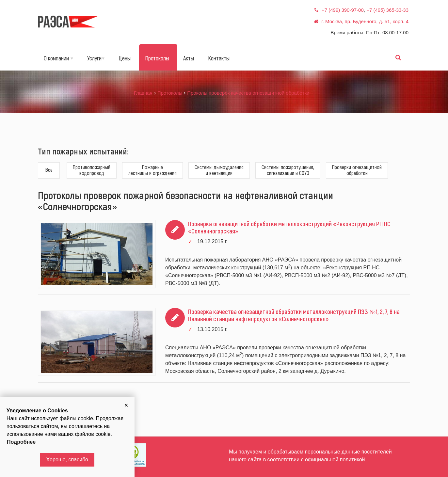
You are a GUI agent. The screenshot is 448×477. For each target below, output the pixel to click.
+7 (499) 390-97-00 (343, 10)
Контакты (219, 58)
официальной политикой (335, 459)
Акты (188, 58)
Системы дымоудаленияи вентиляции (219, 170)
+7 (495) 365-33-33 (387, 10)
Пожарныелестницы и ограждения (152, 170)
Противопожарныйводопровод (91, 170)
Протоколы (157, 58)
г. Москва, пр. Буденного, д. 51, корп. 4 (364, 21)
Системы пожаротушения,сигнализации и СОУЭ (288, 170)
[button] (126, 405)
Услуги (95, 58)
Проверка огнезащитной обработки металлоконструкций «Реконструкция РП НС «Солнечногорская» (289, 227)
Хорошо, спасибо (67, 459)
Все (49, 170)
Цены (125, 58)
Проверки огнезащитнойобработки (357, 170)
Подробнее (21, 442)
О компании (58, 58)
